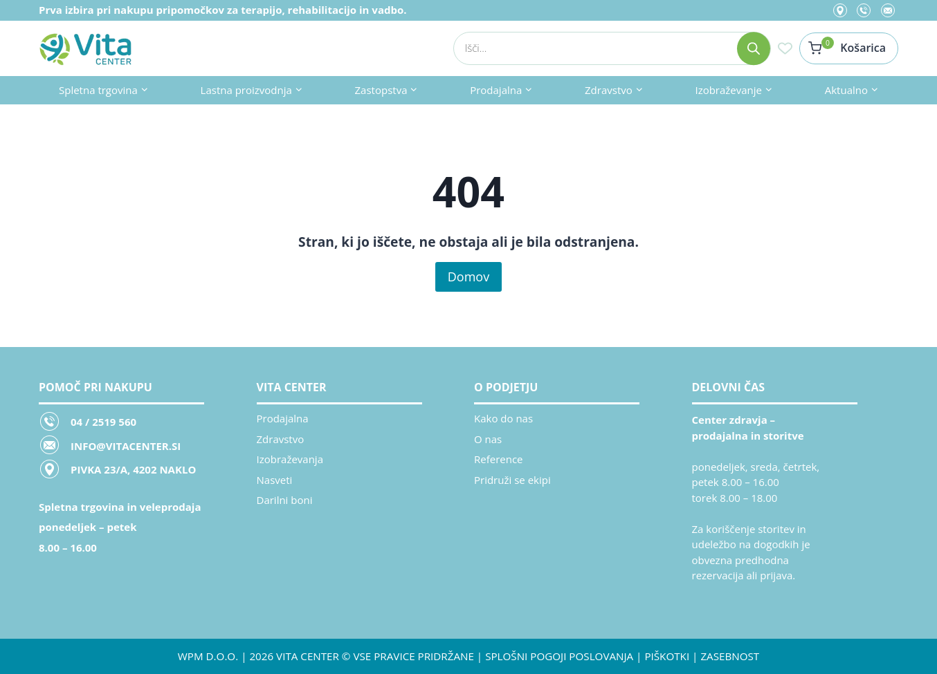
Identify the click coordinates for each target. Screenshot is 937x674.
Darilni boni (285, 500)
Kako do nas (503, 418)
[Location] (840, 10)
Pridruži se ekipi (512, 480)
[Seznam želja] (785, 48)
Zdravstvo (280, 439)
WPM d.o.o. (208, 656)
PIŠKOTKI (666, 656)
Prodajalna (283, 418)
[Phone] (864, 10)
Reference (498, 459)
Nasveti (275, 480)
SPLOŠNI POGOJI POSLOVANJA (559, 656)
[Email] (887, 10)
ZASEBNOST (729, 656)
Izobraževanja (290, 459)
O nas (488, 439)
